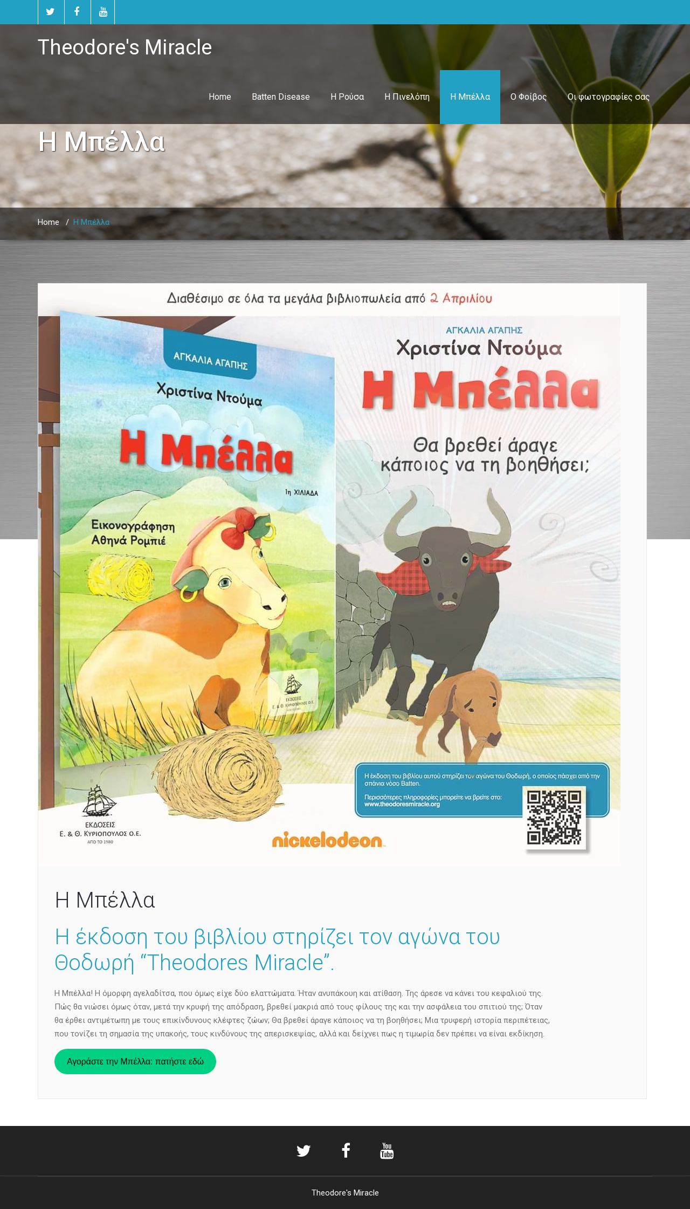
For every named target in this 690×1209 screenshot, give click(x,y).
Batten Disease (281, 97)
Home (220, 97)
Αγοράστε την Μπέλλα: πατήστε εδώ (135, 1061)
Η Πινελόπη (407, 97)
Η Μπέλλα (470, 97)
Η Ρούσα (347, 97)
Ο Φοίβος (528, 97)
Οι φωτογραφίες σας (609, 97)
